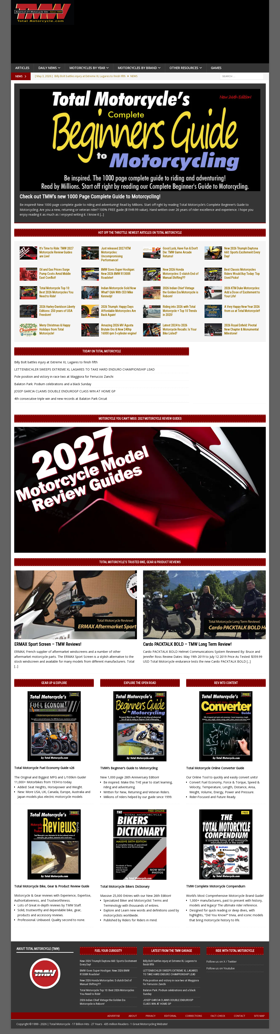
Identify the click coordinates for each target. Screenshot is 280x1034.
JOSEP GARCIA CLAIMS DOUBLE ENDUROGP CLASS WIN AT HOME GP (65, 391)
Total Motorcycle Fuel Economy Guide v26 (44, 768)
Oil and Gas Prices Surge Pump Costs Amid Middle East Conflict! (55, 273)
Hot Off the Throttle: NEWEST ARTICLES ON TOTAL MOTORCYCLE (140, 232)
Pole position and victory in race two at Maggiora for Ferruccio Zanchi (63, 376)
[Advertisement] (173, 32)
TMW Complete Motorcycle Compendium (215, 886)
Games (216, 68)
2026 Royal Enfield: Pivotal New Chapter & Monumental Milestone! (241, 329)
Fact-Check (218, 1015)
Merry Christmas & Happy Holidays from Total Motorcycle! (54, 329)
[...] (102, 214)
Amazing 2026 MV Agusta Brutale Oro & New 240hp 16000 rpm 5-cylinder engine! (118, 329)
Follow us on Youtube (220, 968)
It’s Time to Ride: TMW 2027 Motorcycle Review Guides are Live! (56, 252)
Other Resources (184, 68)
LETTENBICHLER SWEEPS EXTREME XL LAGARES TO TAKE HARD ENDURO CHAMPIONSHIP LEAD (84, 369)
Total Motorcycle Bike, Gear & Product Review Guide (51, 886)
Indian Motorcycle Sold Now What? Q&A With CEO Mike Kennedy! (118, 292)
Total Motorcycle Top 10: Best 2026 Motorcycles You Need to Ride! (56, 292)
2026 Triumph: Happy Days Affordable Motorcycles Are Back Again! (118, 310)
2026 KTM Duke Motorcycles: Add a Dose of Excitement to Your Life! (242, 292)
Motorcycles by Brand (137, 68)
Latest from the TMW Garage (171, 951)
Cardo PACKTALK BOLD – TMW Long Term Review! (187, 644)
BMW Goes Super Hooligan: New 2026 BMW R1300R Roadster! (118, 273)
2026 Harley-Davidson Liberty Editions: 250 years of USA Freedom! (57, 310)
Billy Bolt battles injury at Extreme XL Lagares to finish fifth (56, 362)
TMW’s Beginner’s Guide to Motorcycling (129, 768)
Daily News (47, 68)
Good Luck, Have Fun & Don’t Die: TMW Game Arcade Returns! (180, 252)
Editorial (170, 1015)
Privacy (151, 1015)
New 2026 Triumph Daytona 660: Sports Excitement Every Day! (242, 252)
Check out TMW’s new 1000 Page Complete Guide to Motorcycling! (90, 197)
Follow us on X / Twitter (221, 961)
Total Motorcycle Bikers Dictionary (124, 886)
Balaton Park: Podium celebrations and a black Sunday (52, 384)
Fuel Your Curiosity (108, 951)
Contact (239, 1015)
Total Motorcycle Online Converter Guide (215, 768)
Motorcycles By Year (87, 68)
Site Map (259, 1015)
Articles (22, 68)
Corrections (193, 1015)
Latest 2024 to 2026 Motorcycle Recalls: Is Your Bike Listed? (179, 329)
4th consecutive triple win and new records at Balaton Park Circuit (60, 399)
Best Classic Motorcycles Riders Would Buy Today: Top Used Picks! (242, 273)
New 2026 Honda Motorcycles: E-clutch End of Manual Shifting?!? (180, 273)
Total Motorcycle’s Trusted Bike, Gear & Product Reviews (140, 562)
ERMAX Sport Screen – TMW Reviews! (47, 644)
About (133, 1015)
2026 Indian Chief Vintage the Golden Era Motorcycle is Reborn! (180, 292)
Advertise (113, 1015)
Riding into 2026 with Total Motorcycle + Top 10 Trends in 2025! (180, 310)
